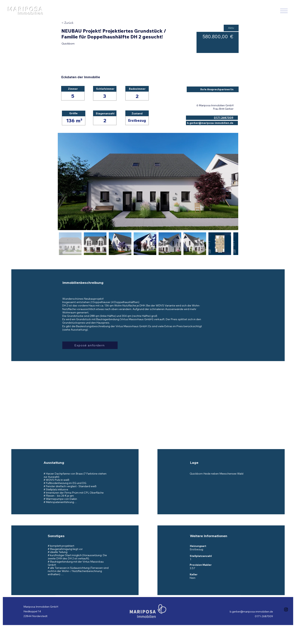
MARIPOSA (25, 9)
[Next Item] (232, 181)
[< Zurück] (75, 22)
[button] (90, 345)
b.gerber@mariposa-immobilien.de (251, 611)
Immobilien (31, 13)
